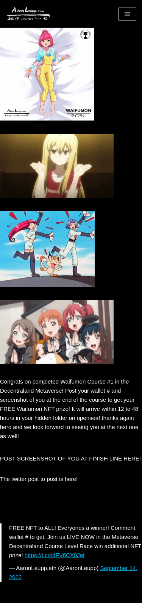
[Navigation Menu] (127, 14)
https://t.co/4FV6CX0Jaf (54, 555)
